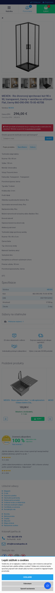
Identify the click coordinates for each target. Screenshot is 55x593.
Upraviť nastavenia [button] (27, 589)
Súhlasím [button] (27, 577)
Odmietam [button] (27, 584)
